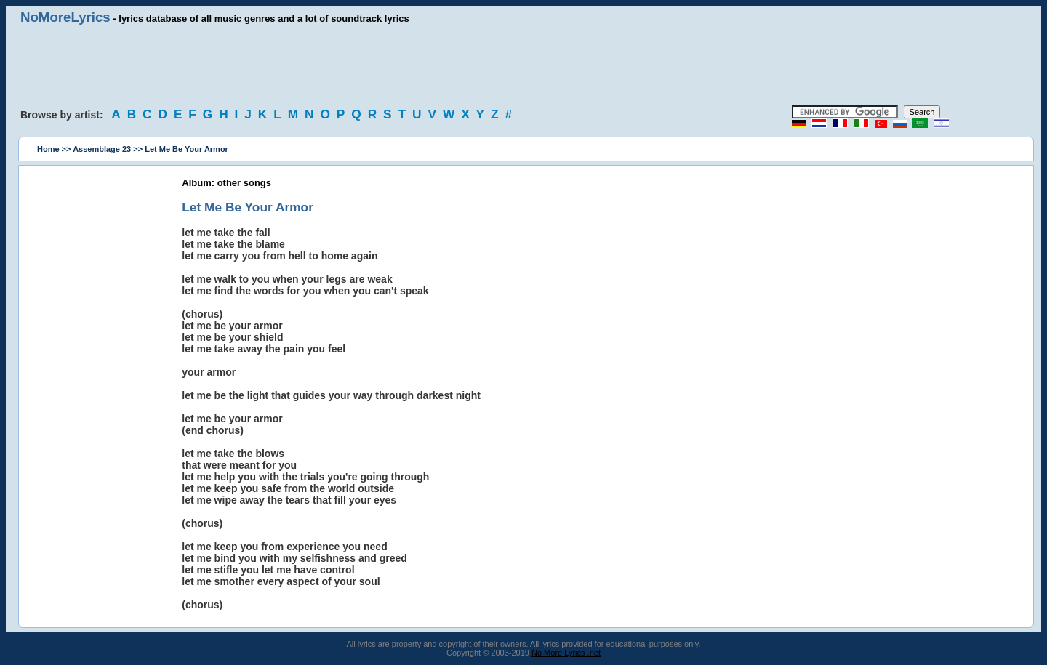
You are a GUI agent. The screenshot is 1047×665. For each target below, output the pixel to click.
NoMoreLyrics (65, 17)
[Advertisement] (523, 65)
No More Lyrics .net (566, 652)
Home (48, 149)
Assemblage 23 (102, 149)
